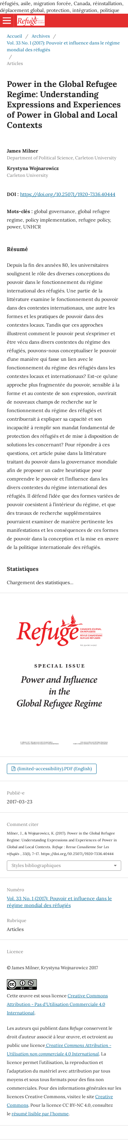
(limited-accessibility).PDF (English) (54, 769)
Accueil (14, 36)
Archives (41, 36)
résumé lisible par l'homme (40, 1114)
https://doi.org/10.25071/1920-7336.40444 (67, 194)
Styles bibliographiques (36, 865)
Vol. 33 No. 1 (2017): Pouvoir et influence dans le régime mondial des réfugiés (63, 46)
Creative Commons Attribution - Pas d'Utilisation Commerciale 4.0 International (57, 1004)
